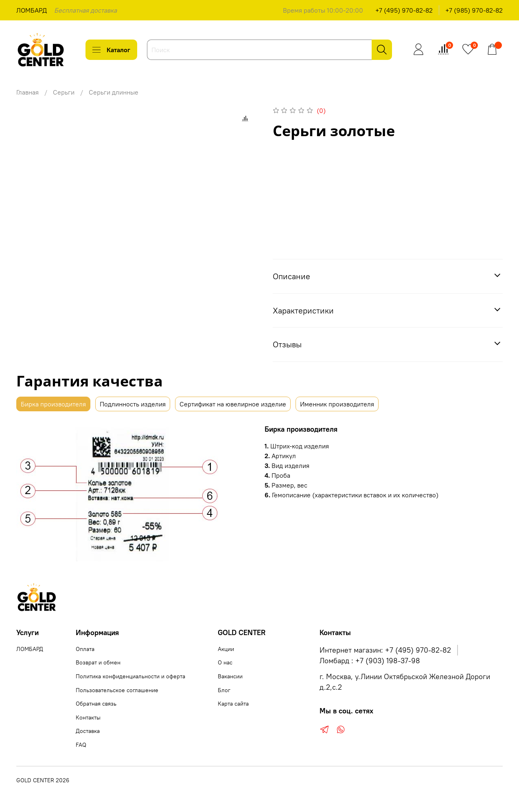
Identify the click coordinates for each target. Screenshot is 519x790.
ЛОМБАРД (31, 10)
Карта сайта (233, 703)
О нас (225, 662)
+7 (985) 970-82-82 (474, 10)
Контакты (88, 717)
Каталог (111, 50)
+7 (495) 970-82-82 (404, 10)
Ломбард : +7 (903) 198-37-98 (370, 660)
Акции (226, 649)
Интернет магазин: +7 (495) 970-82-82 (385, 650)
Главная (27, 92)
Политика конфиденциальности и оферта (130, 676)
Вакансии (230, 676)
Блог (224, 690)
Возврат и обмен (98, 662)
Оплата (85, 649)
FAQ (81, 744)
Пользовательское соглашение (117, 690)
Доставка (88, 731)
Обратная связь (96, 703)
